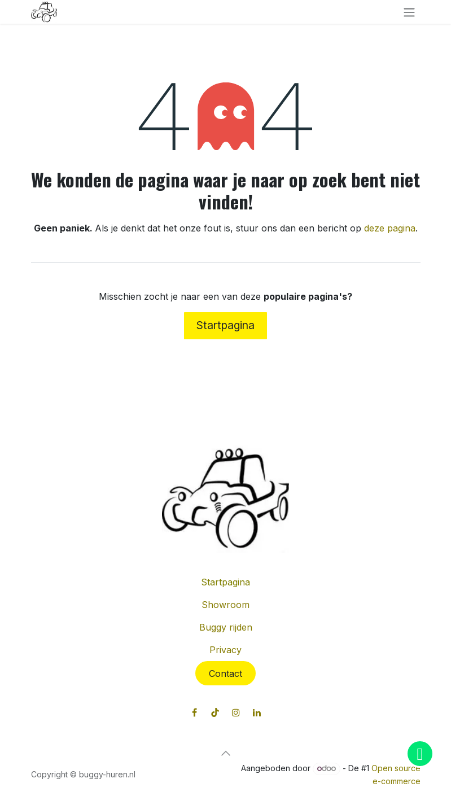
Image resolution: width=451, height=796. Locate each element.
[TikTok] (215, 712)
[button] (225, 753)
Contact (225, 673)
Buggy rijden (225, 627)
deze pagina (389, 228)
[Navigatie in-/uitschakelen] (409, 12)
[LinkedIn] (257, 712)
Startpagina (225, 325)
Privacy (225, 649)
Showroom (225, 604)
